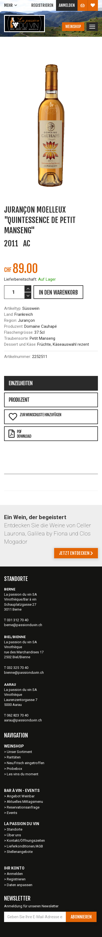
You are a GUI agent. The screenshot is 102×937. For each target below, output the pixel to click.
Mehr (8, 5)
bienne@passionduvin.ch (24, 672)
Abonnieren (81, 917)
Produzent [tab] (19, 400)
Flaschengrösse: (18, 332)
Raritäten (14, 757)
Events (12, 813)
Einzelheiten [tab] (20, 383)
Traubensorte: (16, 338)
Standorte (14, 829)
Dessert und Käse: (20, 344)
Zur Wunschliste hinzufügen (34, 416)
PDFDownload (19, 434)
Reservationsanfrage (23, 807)
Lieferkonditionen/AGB (25, 846)
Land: (9, 314)
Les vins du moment (22, 774)
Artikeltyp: (12, 308)
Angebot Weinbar (21, 796)
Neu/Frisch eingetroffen (25, 763)
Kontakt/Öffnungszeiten (26, 840)
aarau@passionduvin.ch (23, 720)
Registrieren (42, 5)
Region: (10, 320)
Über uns (14, 835)
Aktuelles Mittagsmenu (25, 802)
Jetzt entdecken (76, 553)
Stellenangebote (20, 852)
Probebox (14, 769)
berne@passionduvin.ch (23, 625)
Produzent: (13, 326)
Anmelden (67, 5)
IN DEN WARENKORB (58, 292)
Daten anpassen (19, 885)
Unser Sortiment (20, 752)
